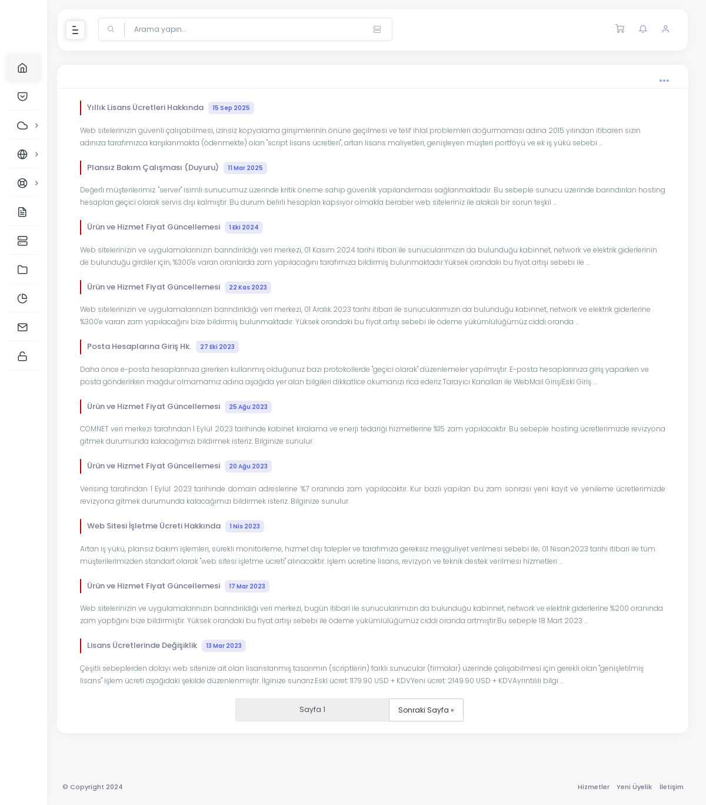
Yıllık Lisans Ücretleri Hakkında (178, 108)
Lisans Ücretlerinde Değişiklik (174, 646)
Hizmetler (592, 786)
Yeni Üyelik (633, 786)
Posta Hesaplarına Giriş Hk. (171, 347)
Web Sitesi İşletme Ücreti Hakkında (183, 526)
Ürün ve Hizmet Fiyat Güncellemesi (183, 227)
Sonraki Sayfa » (432, 710)
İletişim (670, 786)
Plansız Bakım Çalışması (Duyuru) (185, 168)
